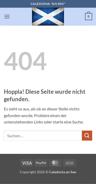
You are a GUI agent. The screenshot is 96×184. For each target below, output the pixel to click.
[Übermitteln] (87, 136)
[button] (7, 16)
